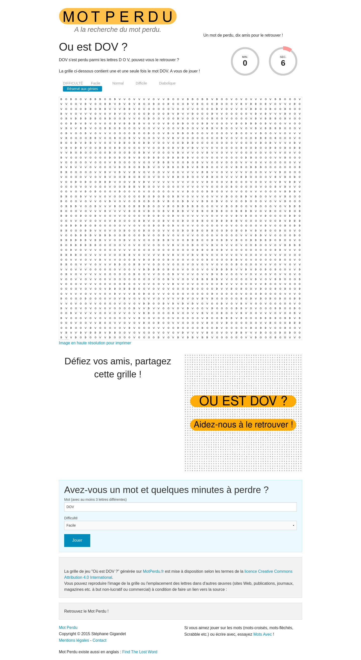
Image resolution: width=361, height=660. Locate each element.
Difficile (141, 83)
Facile (95, 83)
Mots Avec (262, 634)
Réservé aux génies (82, 89)
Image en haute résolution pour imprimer (95, 343)
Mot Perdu (68, 627)
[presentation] (222, 20)
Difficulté (70, 518)
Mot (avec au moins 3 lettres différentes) (95, 500)
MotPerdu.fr (153, 571)
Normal (118, 83)
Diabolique (167, 83)
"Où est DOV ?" (105, 571)
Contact (99, 640)
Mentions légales (74, 640)
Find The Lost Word (139, 652)
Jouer (77, 540)
